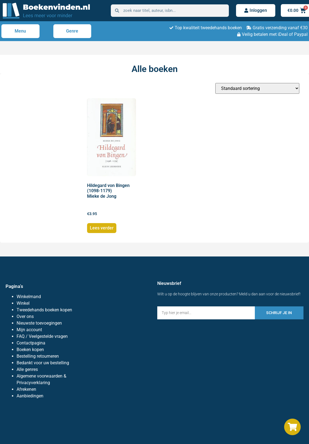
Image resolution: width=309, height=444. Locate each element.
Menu (20, 31)
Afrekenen (26, 389)
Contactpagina (31, 343)
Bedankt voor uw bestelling (43, 362)
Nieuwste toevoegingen (39, 323)
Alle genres (27, 369)
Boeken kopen (30, 349)
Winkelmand (29, 296)
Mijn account (29, 329)
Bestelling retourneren (38, 356)
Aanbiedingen (30, 395)
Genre (72, 31)
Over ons (25, 316)
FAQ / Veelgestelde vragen (42, 336)
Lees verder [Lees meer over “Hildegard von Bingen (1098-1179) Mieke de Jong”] (102, 228)
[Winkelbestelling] (257, 88)
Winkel (23, 303)
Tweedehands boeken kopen (44, 309)
